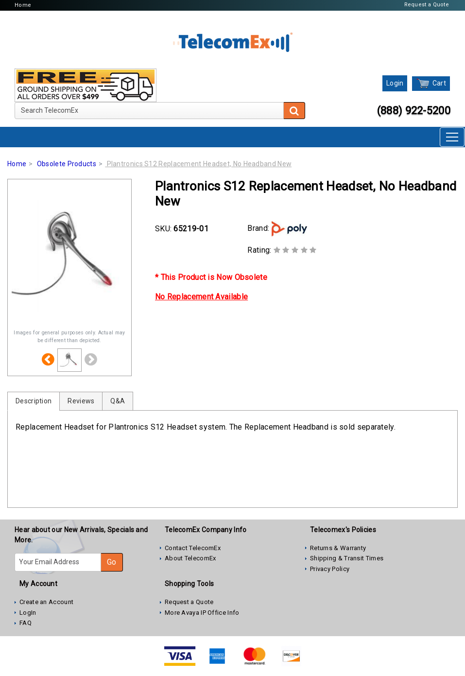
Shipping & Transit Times (346, 558)
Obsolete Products (66, 164)
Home (23, 5)
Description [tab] (34, 401)
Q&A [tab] (117, 401)
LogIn (27, 612)
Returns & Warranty (338, 548)
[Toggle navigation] (452, 137)
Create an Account (46, 602)
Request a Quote (426, 4)
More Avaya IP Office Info (202, 612)
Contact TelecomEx (193, 548)
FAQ (25, 622)
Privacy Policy (329, 568)
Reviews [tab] (81, 401)
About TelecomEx (190, 558)
